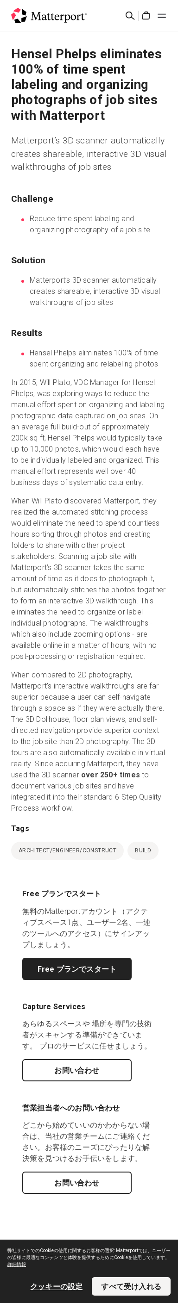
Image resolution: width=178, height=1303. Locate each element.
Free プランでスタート (77, 969)
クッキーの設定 (56, 1286)
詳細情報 (16, 1264)
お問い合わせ (76, 1070)
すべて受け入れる (131, 1286)
